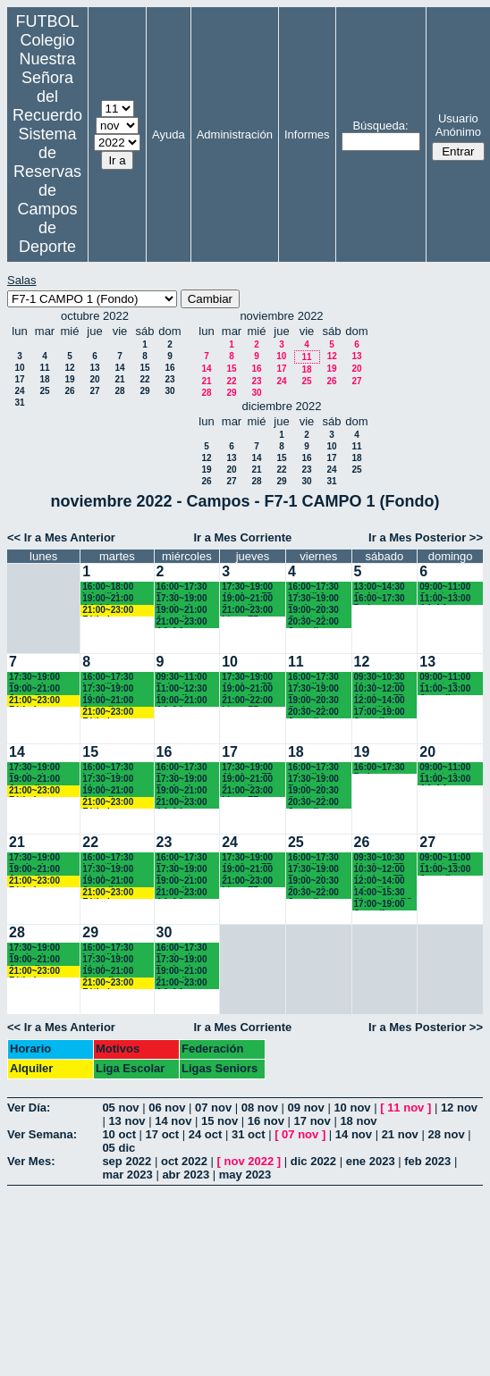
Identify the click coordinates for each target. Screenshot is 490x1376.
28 (119, 391)
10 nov (352, 1107)
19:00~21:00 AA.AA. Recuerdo (107, 599)
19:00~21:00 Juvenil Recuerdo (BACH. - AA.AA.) (181, 611)
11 (44, 368)
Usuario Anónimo (458, 125)
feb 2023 (427, 1161)
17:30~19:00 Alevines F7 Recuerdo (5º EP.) (249, 587)
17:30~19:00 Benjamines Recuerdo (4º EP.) (315, 599)
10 (19, 368)
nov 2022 (249, 1161)
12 (69, 368)
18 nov (358, 1121)
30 (169, 391)
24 (19, 391)
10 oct (119, 1134)
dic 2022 (313, 1161)
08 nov (259, 1107)
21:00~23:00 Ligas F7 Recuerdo (247, 611)
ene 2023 (370, 1161)
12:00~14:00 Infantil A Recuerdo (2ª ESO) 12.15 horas (382, 701)
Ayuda (168, 134)
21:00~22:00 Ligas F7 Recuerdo (247, 701)
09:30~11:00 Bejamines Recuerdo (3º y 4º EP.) (183, 678)
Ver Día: (28, 1107)
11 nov (405, 1107)
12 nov (459, 1107)
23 (169, 379)
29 (144, 391)
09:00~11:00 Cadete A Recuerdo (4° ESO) (447, 587)
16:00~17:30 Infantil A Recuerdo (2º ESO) (315, 587)
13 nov (126, 1121)
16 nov (266, 1121)
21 (119, 379)
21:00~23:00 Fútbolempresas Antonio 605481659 (116, 611)
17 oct (163, 1134)
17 (19, 379)
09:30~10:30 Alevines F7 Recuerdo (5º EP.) (381, 678)
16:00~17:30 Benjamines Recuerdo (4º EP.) (183, 587)
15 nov (219, 1121)
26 (69, 391)
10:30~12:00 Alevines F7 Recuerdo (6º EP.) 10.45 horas (381, 689)
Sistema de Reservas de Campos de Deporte (47, 190)
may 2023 (245, 1174)
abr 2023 (185, 1174)
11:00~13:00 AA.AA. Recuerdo (444, 599)
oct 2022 (184, 1161)
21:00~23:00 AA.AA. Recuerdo (181, 622)
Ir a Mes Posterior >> (425, 537)
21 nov (400, 1134)
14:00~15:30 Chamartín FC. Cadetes (384, 893)
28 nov (445, 1134)
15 (144, 368)
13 (94, 368)
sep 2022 (126, 1161)
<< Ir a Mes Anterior (61, 537)
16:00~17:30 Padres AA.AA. (379, 599)
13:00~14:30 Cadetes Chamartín (379, 587)
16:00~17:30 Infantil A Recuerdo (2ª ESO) (110, 678)
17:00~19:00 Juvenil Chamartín (379, 712)
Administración (235, 134)
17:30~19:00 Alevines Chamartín (107, 689)
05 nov (120, 1107)
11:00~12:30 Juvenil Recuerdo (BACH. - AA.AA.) (181, 689)
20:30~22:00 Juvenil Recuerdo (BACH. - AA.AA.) (313, 622)
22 (144, 379)
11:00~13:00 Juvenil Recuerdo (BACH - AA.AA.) (444, 689)
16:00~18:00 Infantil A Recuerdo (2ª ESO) (110, 587)
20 (94, 379)
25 (44, 391)
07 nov (213, 1107)
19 (69, 379)
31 (19, 402)
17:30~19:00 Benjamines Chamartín (181, 599)
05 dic (118, 1147)
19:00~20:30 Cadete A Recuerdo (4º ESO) (315, 611)
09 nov (306, 1107)
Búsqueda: (380, 125)
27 (94, 391)
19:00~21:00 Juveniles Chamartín (247, 599)
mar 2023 (127, 1174)
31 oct (249, 1134)
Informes (307, 134)
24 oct (206, 1134)
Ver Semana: (42, 1134)
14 (119, 368)
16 (169, 368)
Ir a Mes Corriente (242, 537)
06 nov (166, 1107)
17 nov (312, 1121)
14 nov (173, 1121)
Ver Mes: (31, 1161)
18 (44, 379)
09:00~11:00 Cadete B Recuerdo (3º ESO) (446, 678)
